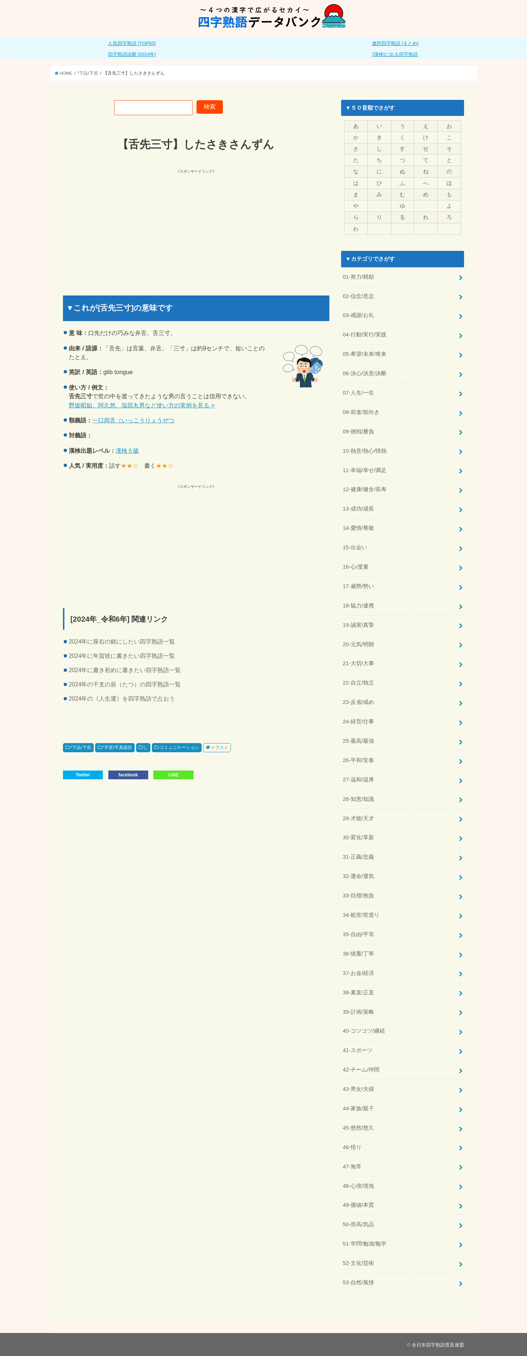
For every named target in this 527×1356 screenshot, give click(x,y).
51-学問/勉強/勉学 (364, 1244)
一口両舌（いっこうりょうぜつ (133, 420)
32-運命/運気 (358, 876)
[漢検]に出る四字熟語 (395, 54)
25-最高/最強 (358, 741)
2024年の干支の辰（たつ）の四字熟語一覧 (125, 684)
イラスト (219, 747)
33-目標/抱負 (358, 896)
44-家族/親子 (358, 1108)
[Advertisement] (130, 226)
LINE (173, 774)
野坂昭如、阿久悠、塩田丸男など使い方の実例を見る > (141, 405)
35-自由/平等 (358, 934)
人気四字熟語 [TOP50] (132, 43)
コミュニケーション (179, 747)
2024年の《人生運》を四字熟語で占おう (122, 699)
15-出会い (355, 547)
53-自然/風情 (358, 1282)
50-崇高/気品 (358, 1224)
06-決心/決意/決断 (364, 373)
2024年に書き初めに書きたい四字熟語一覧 (125, 670)
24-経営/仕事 (358, 721)
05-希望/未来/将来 (364, 354)
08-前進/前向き (361, 412)
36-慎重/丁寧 (358, 954)
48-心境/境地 (358, 1186)
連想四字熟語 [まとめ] (395, 43)
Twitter (83, 774)
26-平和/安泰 (358, 760)
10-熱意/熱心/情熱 (364, 451)
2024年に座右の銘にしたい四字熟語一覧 (122, 642)
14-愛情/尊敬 (358, 528)
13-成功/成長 (358, 509)
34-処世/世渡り (361, 915)
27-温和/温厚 (358, 780)
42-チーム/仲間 (361, 1070)
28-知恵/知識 (358, 799)
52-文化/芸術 (358, 1263)
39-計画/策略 (358, 1012)
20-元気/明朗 (358, 644)
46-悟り (352, 1147)
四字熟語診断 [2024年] (132, 54)
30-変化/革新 (358, 837)
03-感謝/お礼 (358, 315)
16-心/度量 (356, 567)
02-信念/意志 (358, 296)
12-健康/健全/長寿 (364, 489)
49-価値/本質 (358, 1205)
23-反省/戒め (358, 702)
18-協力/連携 (358, 606)
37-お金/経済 (358, 973)
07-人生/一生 (358, 393)
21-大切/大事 (358, 663)
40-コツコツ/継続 (364, 1031)
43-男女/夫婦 (358, 1089)
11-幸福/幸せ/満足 (364, 470)
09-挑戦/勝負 (358, 431)
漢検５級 (127, 450)
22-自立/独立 (358, 683)
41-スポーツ (357, 1050)
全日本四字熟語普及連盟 (438, 1345)
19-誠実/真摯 (358, 625)
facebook (128, 774)
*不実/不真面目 (117, 747)
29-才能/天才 (358, 818)
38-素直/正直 (358, 992)
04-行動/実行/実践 (364, 335)
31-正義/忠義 (358, 857)
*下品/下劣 (81, 747)
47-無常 (352, 1166)
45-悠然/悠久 (358, 1128)
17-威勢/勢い (358, 586)
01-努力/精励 (358, 277)
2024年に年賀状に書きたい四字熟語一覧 (122, 656)
